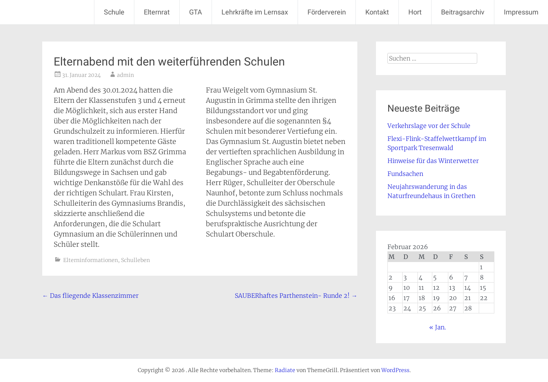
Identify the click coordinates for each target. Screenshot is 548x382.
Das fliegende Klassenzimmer (90, 295)
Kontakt (377, 12)
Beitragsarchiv (462, 12)
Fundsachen (405, 173)
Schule (114, 12)
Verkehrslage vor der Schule (428, 125)
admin (125, 75)
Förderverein (326, 12)
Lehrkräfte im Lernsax (254, 12)
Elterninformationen (90, 260)
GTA (195, 12)
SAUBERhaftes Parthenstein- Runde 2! (296, 295)
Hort (415, 12)
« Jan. (437, 327)
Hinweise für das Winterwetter (433, 161)
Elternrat (157, 12)
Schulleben (135, 260)
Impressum (521, 12)
